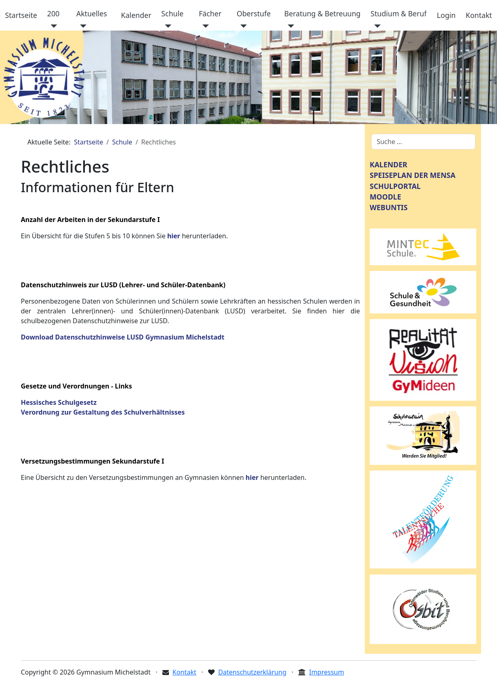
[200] (52, 26)
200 (53, 13)
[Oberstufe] (242, 26)
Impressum (326, 672)
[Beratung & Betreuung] (289, 26)
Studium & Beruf (398, 13)
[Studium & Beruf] (376, 26)
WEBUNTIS (389, 207)
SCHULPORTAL (395, 186)
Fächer (210, 13)
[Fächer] (204, 26)
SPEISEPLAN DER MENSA (412, 175)
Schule (172, 13)
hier (173, 235)
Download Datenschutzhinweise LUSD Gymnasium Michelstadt (122, 337)
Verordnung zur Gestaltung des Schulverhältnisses (103, 412)
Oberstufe (254, 13)
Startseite (21, 15)
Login (446, 15)
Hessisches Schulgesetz (59, 402)
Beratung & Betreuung (322, 13)
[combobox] (423, 141)
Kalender (136, 15)
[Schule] (166, 26)
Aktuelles (91, 13)
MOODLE (385, 197)
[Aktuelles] (81, 26)
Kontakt (479, 15)
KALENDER (388, 164)
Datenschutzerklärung (252, 672)
